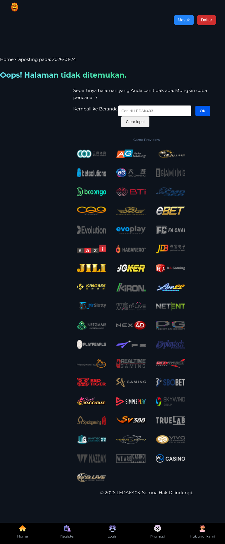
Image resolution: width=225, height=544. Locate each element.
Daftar (206, 20)
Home (7, 59)
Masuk (184, 20)
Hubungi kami (202, 531)
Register (67, 531)
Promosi (157, 531)
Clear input (135, 122)
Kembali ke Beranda (95, 109)
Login (112, 531)
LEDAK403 (128, 492)
